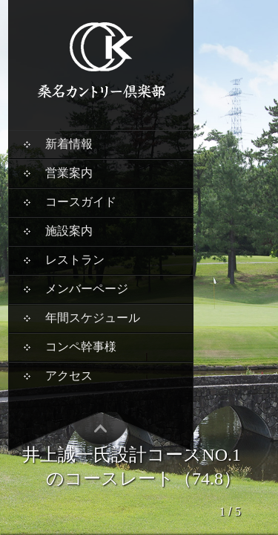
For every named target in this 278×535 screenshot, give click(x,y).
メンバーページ (86, 288)
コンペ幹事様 (80, 346)
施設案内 (69, 230)
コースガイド (80, 201)
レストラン (75, 259)
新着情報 (69, 143)
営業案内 (69, 172)
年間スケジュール (92, 317)
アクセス (69, 375)
